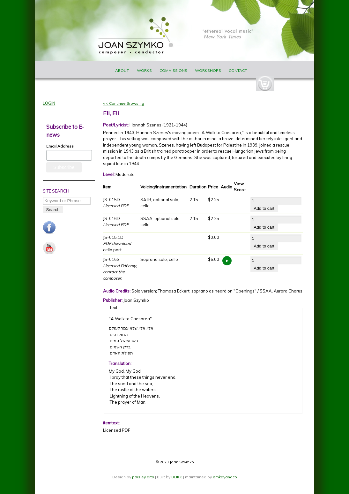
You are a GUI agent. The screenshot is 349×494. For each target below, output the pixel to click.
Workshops (208, 70)
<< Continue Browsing (123, 103)
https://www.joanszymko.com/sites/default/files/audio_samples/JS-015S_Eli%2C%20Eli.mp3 (227, 260)
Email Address (60, 146)
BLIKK (176, 477)
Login (49, 103)
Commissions (173, 70)
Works (144, 70)
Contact (238, 70)
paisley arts (143, 477)
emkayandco (225, 477)
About (122, 70)
